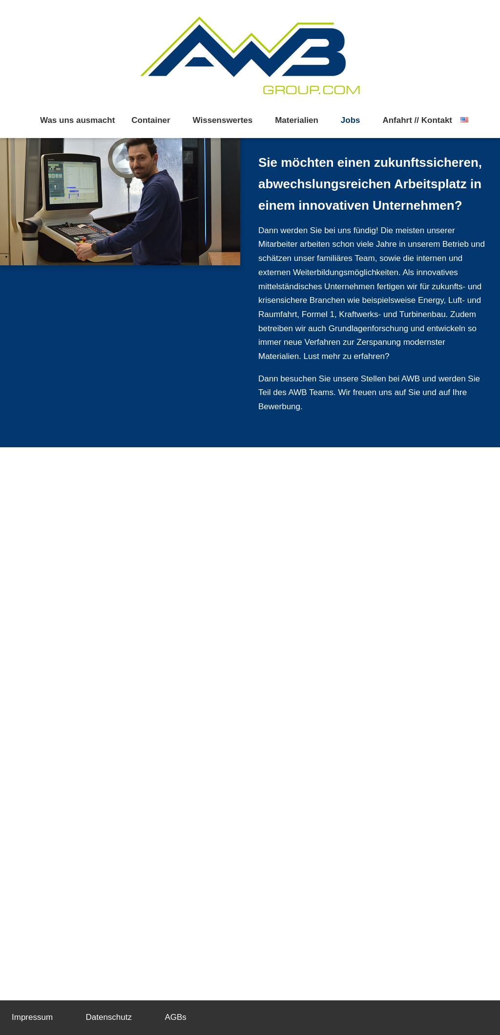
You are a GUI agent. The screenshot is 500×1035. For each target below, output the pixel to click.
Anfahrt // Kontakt (417, 120)
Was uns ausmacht (77, 120)
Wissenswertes (223, 120)
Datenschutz (109, 1017)
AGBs (175, 1017)
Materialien (296, 120)
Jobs (350, 120)
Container (150, 120)
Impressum (32, 1017)
